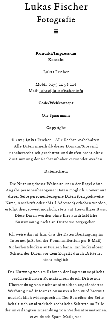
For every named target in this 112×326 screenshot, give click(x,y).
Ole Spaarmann (56, 115)
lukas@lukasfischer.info (61, 90)
